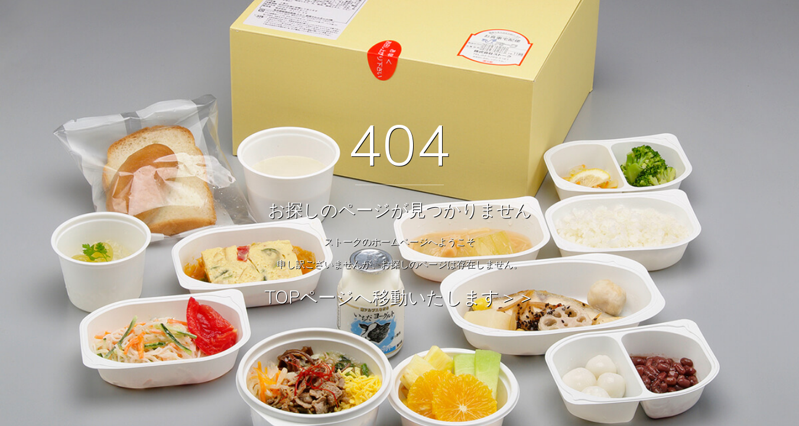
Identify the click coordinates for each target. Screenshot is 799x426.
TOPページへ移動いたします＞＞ (399, 297)
